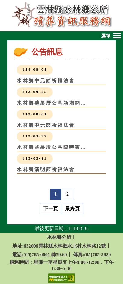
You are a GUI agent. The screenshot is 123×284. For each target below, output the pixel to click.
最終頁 (72, 208)
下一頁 (50, 208)
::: (28, 53)
